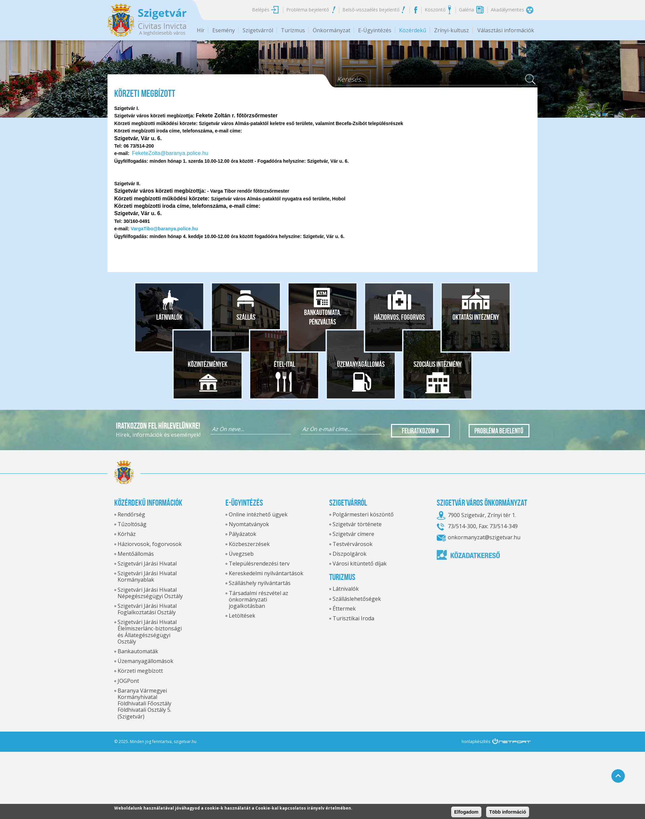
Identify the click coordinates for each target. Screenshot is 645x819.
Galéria (466, 9)
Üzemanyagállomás (361, 364)
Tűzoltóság (132, 524)
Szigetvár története (357, 524)
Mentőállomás (136, 553)
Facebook (415, 9)
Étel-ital (284, 364)
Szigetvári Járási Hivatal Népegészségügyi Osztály (150, 593)
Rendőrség (131, 514)
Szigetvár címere (353, 534)
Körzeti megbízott (140, 670)
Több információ (507, 812)
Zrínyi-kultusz (451, 30)
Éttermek (344, 608)
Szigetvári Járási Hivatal (147, 563)
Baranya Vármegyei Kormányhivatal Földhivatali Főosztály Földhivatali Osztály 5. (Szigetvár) (144, 703)
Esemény (223, 30)
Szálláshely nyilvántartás (260, 583)
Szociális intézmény (438, 364)
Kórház (127, 534)
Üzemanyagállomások (145, 661)
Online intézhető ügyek (258, 514)
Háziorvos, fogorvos (399, 317)
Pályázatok (242, 534)
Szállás (245, 317)
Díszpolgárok (350, 553)
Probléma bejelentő (307, 9)
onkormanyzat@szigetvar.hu (484, 537)
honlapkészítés (476, 741)
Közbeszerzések (249, 544)
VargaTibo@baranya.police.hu (164, 228)
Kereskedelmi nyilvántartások (266, 573)
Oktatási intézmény (476, 317)
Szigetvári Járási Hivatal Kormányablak (147, 576)
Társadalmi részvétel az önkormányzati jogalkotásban (258, 599)
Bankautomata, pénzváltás (322, 317)
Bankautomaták (138, 651)
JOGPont (128, 681)
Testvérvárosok (353, 544)
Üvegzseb (241, 553)
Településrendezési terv (259, 563)
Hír (201, 30)
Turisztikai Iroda (353, 618)
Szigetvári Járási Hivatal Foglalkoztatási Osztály (147, 609)
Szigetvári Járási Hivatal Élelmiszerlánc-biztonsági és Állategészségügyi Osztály (150, 631)
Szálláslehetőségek (357, 598)
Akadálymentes (507, 9)
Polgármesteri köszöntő (363, 514)
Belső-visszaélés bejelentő (370, 9)
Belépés (260, 9)
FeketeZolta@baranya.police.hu (170, 153)
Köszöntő (435, 9)
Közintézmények (207, 364)
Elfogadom (466, 812)
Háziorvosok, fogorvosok (150, 544)
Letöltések (242, 615)
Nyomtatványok (249, 524)
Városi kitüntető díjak (360, 563)
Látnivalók (169, 317)
